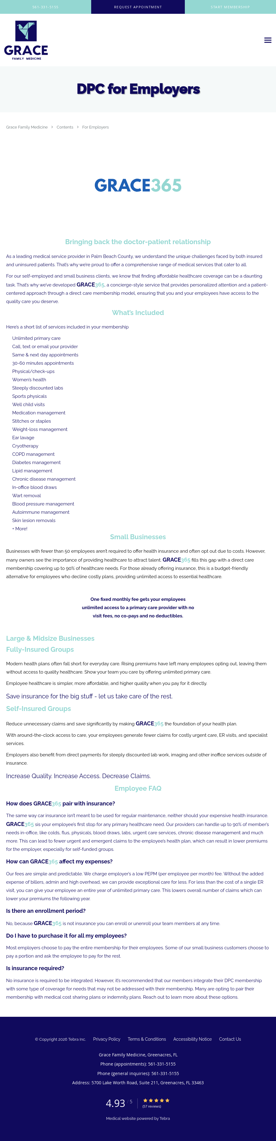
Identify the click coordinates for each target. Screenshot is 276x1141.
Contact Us (230, 1039)
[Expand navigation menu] (268, 40)
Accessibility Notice (192, 1039)
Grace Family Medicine (27, 127)
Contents (65, 127)
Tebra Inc (76, 1039)
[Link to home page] (24, 40)
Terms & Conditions (147, 1039)
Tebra (164, 1118)
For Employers (95, 127)
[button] (138, 7)
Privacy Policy (107, 1039)
